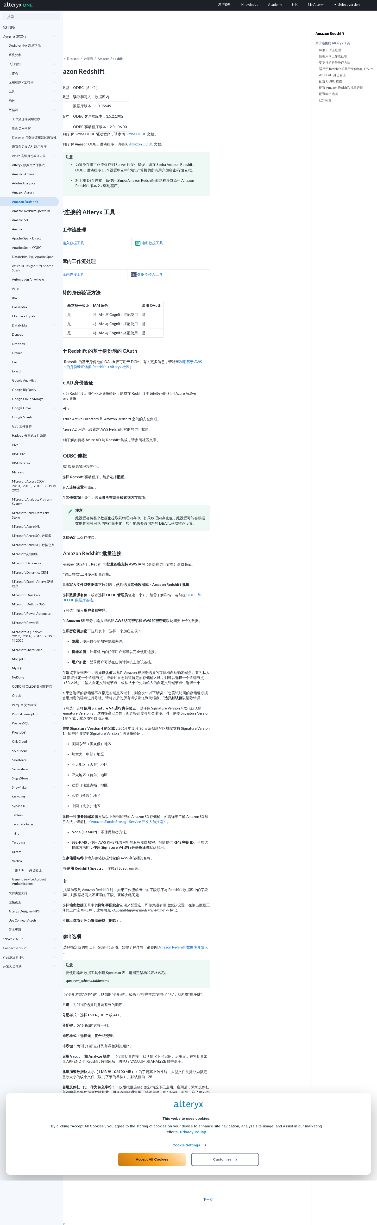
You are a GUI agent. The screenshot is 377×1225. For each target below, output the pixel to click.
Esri (14, 362)
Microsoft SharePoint (33, 650)
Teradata (33, 842)
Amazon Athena (23, 174)
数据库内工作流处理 (333, 56)
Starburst (18, 797)
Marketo (18, 472)
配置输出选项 (328, 94)
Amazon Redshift (25, 202)
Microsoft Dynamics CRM (30, 572)
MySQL (17, 668)
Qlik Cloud (19, 741)
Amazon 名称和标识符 (189, 1110)
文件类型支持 (32, 893)
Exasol (16, 371)
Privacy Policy (193, 1176)
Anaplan (18, 229)
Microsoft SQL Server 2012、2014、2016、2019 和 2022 (33, 636)
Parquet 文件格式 (24, 705)
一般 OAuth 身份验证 (27, 870)
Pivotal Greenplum (33, 714)
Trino (15, 833)
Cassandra (19, 307)
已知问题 (325, 100)
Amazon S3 (20, 220)
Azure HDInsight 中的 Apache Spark (32, 268)
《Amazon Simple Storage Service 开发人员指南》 (190, 808)
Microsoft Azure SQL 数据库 (31, 536)
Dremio (17, 353)
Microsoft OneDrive (26, 595)
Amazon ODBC (204, 131)
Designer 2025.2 (29, 36)
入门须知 (32, 64)
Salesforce (19, 760)
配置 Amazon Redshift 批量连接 (341, 87)
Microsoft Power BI (25, 623)
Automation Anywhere (28, 279)
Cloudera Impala (23, 316)
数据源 (32, 110)
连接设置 (32, 902)
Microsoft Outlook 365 (28, 604)
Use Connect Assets (23, 920)
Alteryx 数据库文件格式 (28, 165)
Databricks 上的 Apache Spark (33, 257)
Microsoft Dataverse (26, 563)
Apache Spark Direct (26, 238)
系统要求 (15, 55)
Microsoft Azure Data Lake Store (31, 515)
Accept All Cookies (152, 1204)
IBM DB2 (18, 454)
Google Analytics (24, 380)
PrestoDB (19, 732)
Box (15, 298)
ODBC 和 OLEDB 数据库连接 (32, 686)
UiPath (16, 852)
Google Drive (33, 408)
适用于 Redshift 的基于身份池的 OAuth (346, 69)
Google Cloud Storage (27, 399)
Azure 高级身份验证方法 (33, 156)
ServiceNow (20, 769)
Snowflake (33, 787)
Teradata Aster (22, 824)
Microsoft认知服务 (25, 554)
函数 (32, 101)
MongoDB (19, 659)
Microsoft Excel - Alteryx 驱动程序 (33, 584)
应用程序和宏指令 (32, 82)
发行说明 (9, 27)
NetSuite (18, 677)
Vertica (17, 861)
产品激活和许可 (29, 957)
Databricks (33, 325)
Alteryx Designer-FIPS (32, 911)
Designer (136, 45)
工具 (32, 91)
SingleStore (20, 778)
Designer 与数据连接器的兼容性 (34, 137)
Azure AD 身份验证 (332, 75)
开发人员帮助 (29, 966)
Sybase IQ (19, 806)
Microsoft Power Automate (31, 614)
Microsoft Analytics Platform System (32, 501)
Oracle (33, 695)
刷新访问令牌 (21, 128)
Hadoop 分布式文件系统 (29, 435)
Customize (225, 1204)
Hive (15, 445)
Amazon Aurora (23, 192)
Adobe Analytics (23, 183)
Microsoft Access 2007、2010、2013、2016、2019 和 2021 (34, 485)
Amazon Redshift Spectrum (31, 211)
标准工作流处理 (330, 50)
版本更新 (15, 929)
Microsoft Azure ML (26, 526)
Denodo (18, 334)
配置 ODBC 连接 (330, 81)
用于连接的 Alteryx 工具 (332, 43)
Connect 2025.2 (29, 948)
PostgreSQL (33, 723)
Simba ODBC (198, 121)
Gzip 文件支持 (22, 426)
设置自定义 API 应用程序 (33, 146)
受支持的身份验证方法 (334, 62)
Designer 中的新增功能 (25, 45)
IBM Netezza (21, 463)
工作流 (32, 73)
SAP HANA (33, 751)
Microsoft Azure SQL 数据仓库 (33, 545)
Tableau (17, 815)
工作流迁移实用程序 (26, 119)
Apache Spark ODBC (26, 248)
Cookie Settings (186, 1189)
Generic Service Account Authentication (29, 881)
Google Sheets (22, 417)
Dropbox (18, 344)
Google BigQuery (24, 390)
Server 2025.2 (29, 939)
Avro (15, 288)
